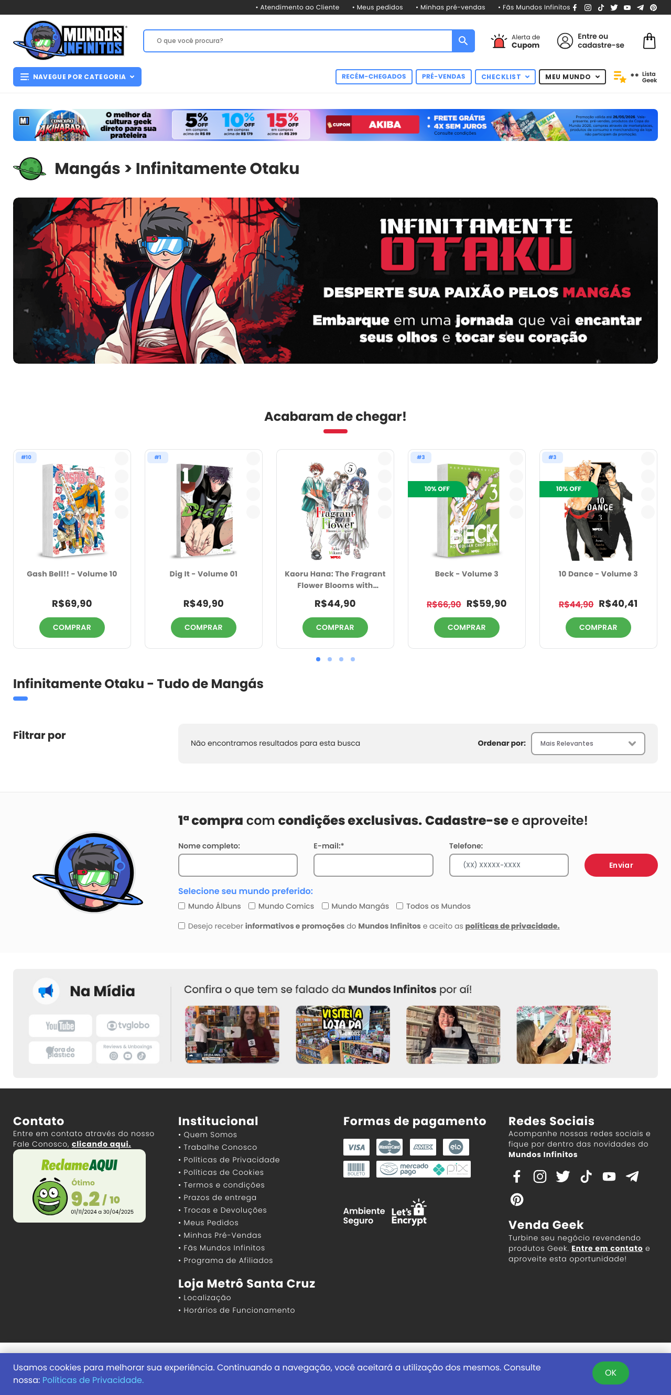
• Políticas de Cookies (221, 1172)
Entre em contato (607, 1248)
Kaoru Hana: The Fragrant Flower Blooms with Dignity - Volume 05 (335, 580)
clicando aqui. (101, 1144)
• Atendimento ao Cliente (297, 7)
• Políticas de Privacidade (229, 1159)
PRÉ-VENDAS (444, 76)
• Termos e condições (221, 1185)
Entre (587, 36)
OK (610, 1373)
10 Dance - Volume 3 (598, 574)
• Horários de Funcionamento (236, 1310)
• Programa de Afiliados (225, 1260)
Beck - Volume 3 (467, 574)
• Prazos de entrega (217, 1197)
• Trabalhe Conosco (217, 1147)
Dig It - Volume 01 (203, 574)
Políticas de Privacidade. (93, 1380)
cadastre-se (601, 45)
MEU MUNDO (572, 76)
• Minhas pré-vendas (450, 7)
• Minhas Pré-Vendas (220, 1235)
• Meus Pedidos (208, 1222)
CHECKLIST (505, 76)
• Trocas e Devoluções (222, 1210)
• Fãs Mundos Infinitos (534, 7)
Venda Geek (546, 1225)
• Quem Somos (207, 1134)
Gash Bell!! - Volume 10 (72, 574)
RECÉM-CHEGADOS (374, 76)
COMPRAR (72, 627)
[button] (318, 659)
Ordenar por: (502, 743)
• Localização (204, 1297)
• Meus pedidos (377, 7)
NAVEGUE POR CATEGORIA (77, 76)
